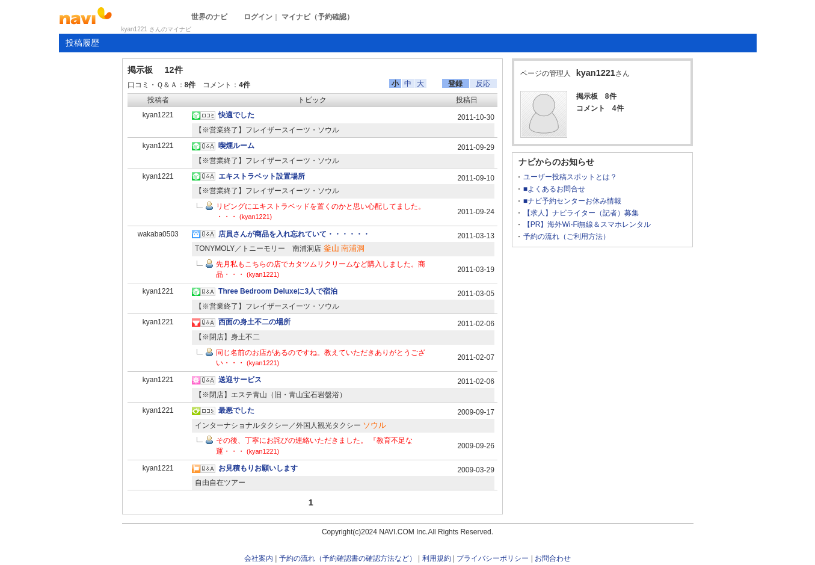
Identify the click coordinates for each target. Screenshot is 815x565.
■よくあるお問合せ (554, 189)
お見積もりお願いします (258, 468)
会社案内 (258, 558)
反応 (483, 83)
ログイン (258, 17)
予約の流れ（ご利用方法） (566, 236)
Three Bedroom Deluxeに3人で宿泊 (277, 291)
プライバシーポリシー (493, 558)
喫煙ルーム (236, 145)
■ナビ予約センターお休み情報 (572, 201)
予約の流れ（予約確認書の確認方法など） (347, 558)
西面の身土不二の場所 (254, 322)
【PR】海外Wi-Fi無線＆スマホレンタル (587, 224)
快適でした (236, 115)
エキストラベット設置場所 (261, 176)
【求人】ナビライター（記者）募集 (581, 213)
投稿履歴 (82, 43)
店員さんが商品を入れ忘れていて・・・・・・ (294, 234)
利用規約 (436, 558)
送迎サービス (240, 379)
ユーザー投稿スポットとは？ (570, 177)
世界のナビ (209, 17)
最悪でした (236, 410)
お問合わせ (553, 558)
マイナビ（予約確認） (317, 17)
